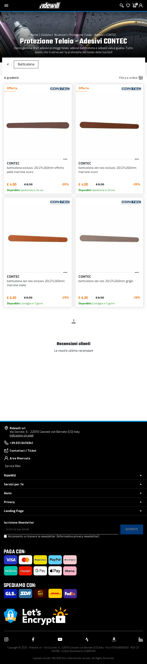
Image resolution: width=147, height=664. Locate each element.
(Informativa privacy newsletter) (78, 536)
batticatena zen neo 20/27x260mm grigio (106, 281)
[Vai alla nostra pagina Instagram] (6, 639)
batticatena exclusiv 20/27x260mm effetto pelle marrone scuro (35, 170)
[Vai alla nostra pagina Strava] (87, 639)
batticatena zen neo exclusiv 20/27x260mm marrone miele (36, 283)
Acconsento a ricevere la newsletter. (53, 536)
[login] (140, 5)
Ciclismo (46, 35)
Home (34, 35)
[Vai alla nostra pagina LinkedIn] (140, 639)
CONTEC (111, 35)
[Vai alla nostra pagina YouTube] (60, 639)
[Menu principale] (6, 5)
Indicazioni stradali (22, 435)
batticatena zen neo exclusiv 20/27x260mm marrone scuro (107, 170)
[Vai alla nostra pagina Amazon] (113, 639)
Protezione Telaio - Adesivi (86, 35)
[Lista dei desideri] (128, 5)
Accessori (60, 35)
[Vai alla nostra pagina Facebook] (33, 639)
